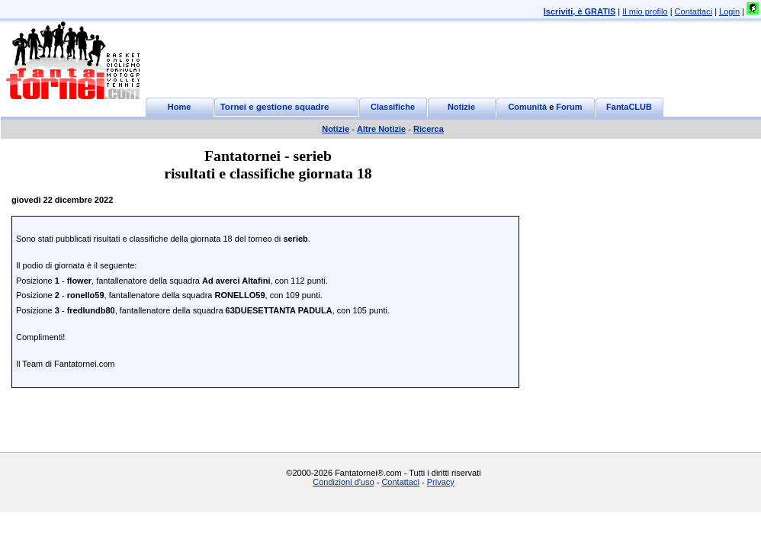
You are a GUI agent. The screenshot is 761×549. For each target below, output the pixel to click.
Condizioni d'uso (343, 481)
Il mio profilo (644, 11)
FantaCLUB (629, 106)
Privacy (440, 481)
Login (729, 11)
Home (179, 106)
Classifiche (393, 106)
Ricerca (428, 128)
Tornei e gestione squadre (274, 106)
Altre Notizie (381, 128)
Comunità (527, 106)
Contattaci (694, 11)
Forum (569, 106)
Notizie (461, 106)
